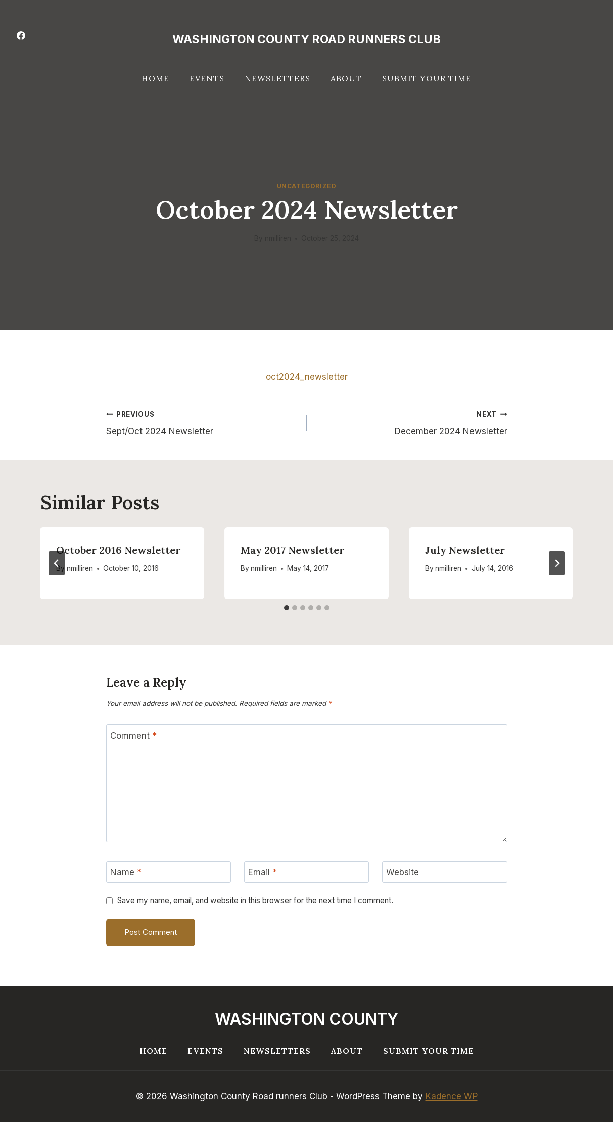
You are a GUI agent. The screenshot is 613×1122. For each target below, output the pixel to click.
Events (207, 78)
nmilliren (278, 238)
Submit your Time (426, 78)
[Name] (168, 872)
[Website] (444, 872)
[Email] (306, 872)
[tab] (286, 607)
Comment (133, 736)
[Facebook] (20, 35)
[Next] (557, 563)
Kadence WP (452, 1096)
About (346, 78)
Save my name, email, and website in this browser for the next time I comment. (255, 900)
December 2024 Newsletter (411, 422)
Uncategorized (307, 186)
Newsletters (277, 78)
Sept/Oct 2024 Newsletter (202, 422)
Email (262, 872)
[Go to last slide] (57, 563)
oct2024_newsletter (307, 377)
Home (155, 78)
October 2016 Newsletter (119, 550)
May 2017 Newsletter (292, 550)
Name (126, 872)
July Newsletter (465, 550)
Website (402, 872)
